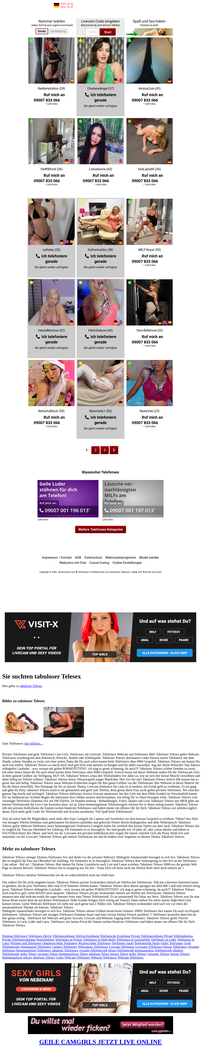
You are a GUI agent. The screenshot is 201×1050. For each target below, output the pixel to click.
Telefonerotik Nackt (147, 943)
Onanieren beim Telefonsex (59, 943)
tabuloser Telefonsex (65, 950)
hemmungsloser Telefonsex (33, 950)
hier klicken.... (34, 743)
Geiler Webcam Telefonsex (73, 957)
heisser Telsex (119, 954)
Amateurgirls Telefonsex (35, 946)
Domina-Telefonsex (15, 936)
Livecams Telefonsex (149, 946)
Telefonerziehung (63, 936)
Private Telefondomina (178, 936)
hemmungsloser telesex (17, 957)
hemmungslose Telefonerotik (153, 950)
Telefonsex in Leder (163, 939)
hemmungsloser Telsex (73, 954)
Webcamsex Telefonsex (93, 946)
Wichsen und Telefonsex (25, 943)
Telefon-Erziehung (87, 936)
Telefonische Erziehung (115, 936)
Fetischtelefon (45, 939)
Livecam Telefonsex (122, 946)
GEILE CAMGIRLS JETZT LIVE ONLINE (100, 1041)
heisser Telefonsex (175, 946)
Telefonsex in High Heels (99, 939)
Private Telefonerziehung (147, 936)
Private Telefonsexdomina (18, 939)
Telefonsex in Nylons (68, 939)
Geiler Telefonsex (172, 943)
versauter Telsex (47, 954)
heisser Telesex (180, 954)
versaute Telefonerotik (93, 950)
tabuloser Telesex (31, 686)
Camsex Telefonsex (64, 946)
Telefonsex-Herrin (40, 936)
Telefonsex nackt (123, 943)
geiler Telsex (28, 954)
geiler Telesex (138, 954)
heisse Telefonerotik (121, 950)
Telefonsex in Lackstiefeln (133, 939)
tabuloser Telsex (99, 954)
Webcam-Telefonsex (130, 957)
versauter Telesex (158, 954)
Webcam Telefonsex (104, 957)
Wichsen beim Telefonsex (94, 943)
